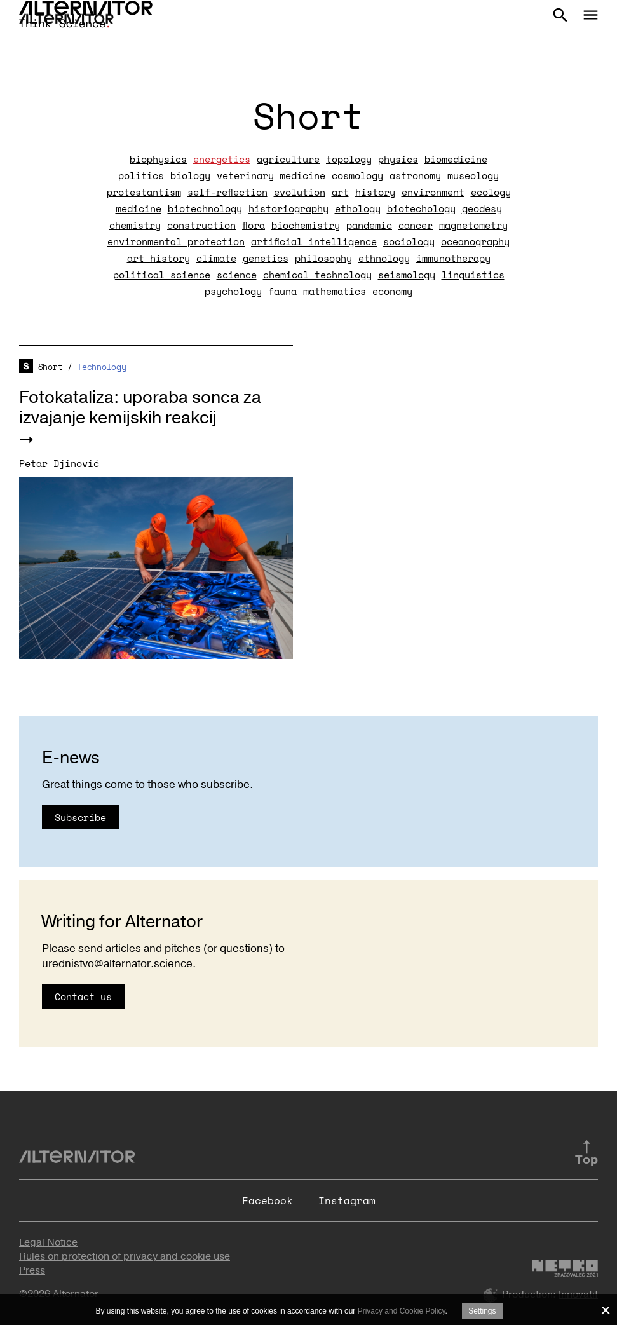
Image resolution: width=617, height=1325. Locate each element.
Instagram (347, 1200)
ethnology (384, 258)
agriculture (288, 159)
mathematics (334, 291)
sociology (409, 241)
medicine (138, 208)
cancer (415, 225)
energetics (221, 159)
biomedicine (455, 159)
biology (190, 175)
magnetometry (473, 225)
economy (392, 291)
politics (141, 175)
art (340, 192)
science (237, 275)
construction (201, 225)
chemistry (135, 225)
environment (433, 192)
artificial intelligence (314, 241)
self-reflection (227, 192)
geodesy (482, 208)
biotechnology (205, 208)
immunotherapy (453, 258)
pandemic (369, 225)
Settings (482, 1311)
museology (473, 175)
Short (50, 366)
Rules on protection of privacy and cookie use (124, 1256)
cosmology (357, 175)
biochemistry (305, 225)
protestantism (144, 192)
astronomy (415, 175)
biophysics (158, 159)
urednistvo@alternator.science (117, 963)
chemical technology (317, 275)
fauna (282, 291)
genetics (265, 258)
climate (216, 258)
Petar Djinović (59, 463)
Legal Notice (48, 1242)
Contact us (83, 996)
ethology (358, 208)
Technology (101, 366)
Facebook (267, 1200)
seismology (406, 275)
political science (161, 275)
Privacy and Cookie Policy (401, 1311)
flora (253, 225)
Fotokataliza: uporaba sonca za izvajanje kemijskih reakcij (140, 408)
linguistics (473, 275)
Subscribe (80, 817)
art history (158, 258)
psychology (233, 291)
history (375, 192)
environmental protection (176, 241)
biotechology (421, 208)
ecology (491, 192)
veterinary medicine (271, 175)
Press (32, 1270)
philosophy (323, 258)
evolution (299, 192)
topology (349, 159)
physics (398, 159)
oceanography (475, 241)
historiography (288, 208)
